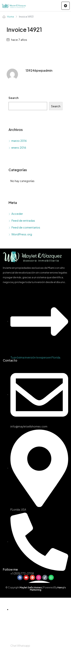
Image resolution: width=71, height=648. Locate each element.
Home (10, 16)
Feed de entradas (23, 220)
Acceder (17, 213)
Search (14, 97)
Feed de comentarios (25, 227)
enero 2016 (18, 147)
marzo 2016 (19, 140)
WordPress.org (21, 234)
